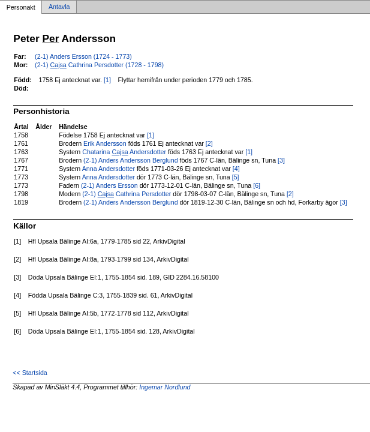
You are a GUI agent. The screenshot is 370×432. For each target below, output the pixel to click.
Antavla (59, 7)
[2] (209, 143)
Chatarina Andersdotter (124, 151)
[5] (235, 177)
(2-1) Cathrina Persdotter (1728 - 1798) (99, 64)
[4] (236, 168)
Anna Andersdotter (108, 168)
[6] (256, 185)
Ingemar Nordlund (164, 387)
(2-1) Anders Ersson (109, 185)
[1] (107, 79)
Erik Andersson (105, 143)
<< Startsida (30, 372)
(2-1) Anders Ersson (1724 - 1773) (83, 56)
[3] (281, 160)
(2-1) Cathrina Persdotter (126, 193)
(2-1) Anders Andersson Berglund (130, 160)
